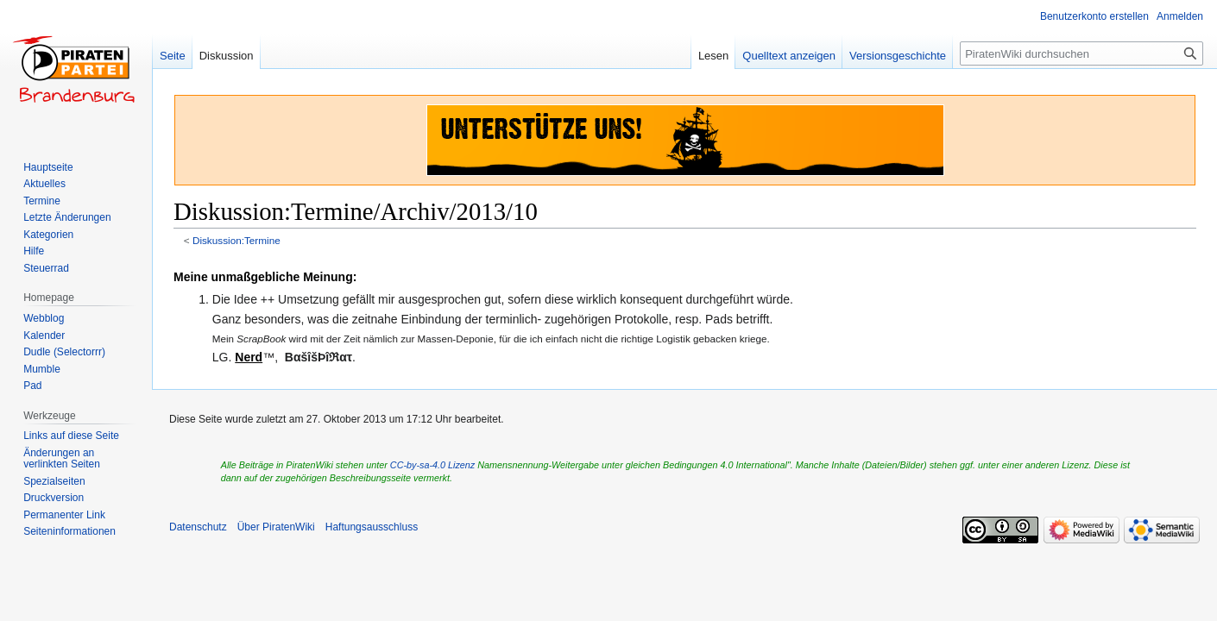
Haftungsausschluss (371, 527)
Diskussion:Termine (236, 240)
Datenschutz (198, 527)
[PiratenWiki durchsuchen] (1081, 53)
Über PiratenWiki (276, 527)
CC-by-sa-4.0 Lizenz (432, 465)
